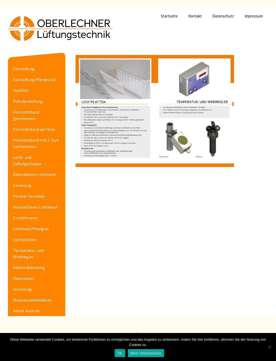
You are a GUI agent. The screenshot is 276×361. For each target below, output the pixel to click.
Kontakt (195, 15)
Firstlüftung (24, 68)
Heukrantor (23, 278)
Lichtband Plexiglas (31, 228)
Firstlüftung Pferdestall (34, 79)
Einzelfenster (25, 217)
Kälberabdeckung (29, 267)
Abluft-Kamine (26, 310)
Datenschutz (223, 15)
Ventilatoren (24, 321)
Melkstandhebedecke (32, 300)
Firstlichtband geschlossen (26, 115)
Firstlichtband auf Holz (34, 129)
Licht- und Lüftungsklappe (27, 160)
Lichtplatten (24, 239)
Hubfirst (21, 90)
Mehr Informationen (145, 353)
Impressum (254, 15)
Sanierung (22, 185)
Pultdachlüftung (28, 101)
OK (119, 353)
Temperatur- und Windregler (28, 253)
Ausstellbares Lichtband (35, 207)
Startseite (169, 15)
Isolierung (22, 289)
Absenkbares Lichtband (34, 174)
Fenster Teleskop (29, 196)
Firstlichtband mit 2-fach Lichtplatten (36, 143)
